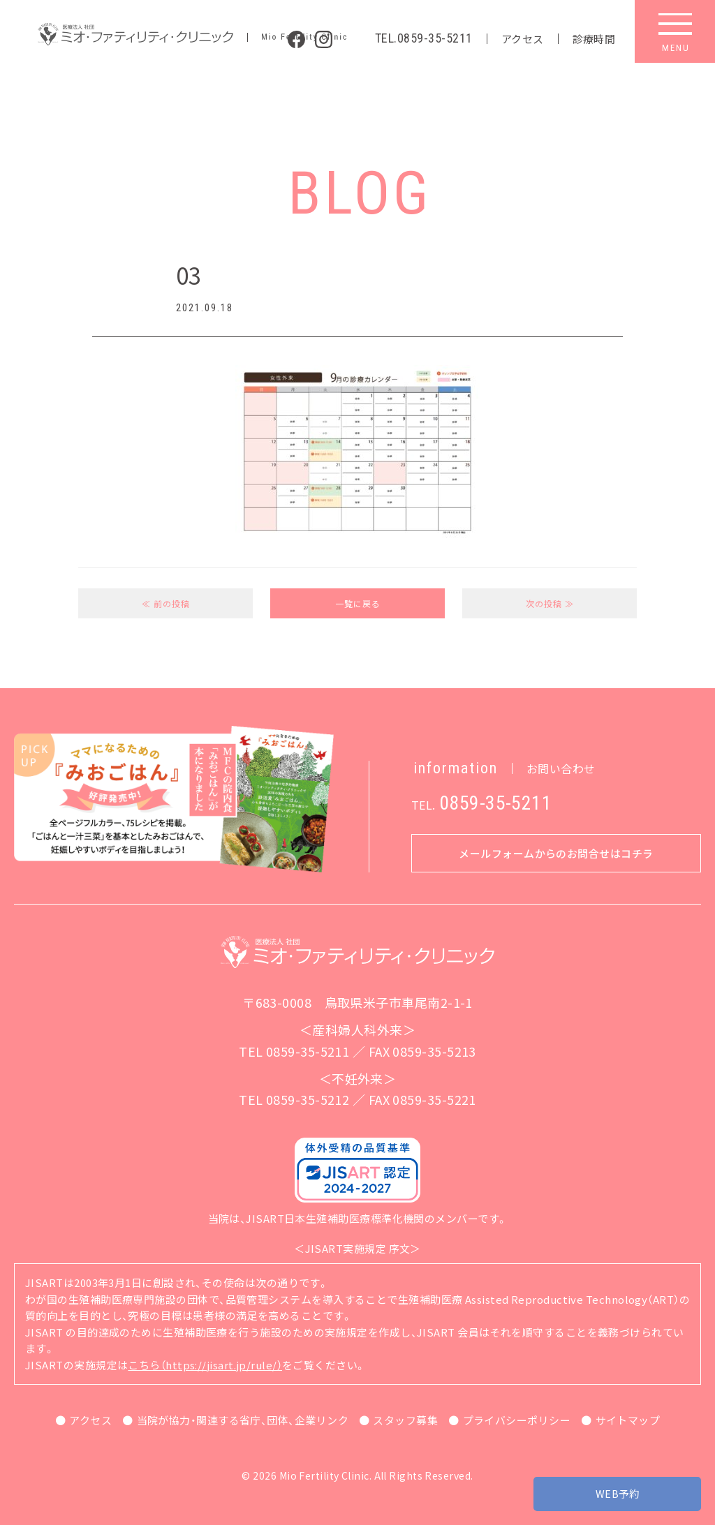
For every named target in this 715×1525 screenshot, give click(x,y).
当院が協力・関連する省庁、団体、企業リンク (242, 1420)
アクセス (522, 39)
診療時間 (594, 39)
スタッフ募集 (405, 1420)
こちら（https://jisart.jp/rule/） (205, 1364)
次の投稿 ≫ (550, 603)
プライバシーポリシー (517, 1420)
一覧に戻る (358, 603)
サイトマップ (628, 1420)
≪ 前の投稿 (166, 603)
